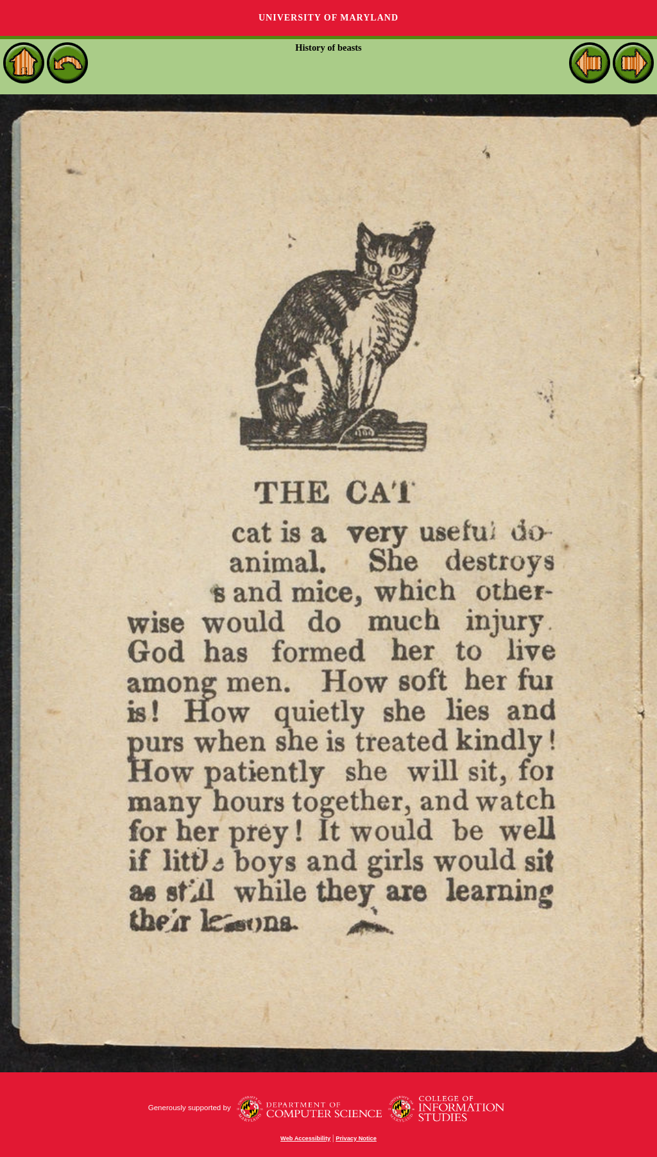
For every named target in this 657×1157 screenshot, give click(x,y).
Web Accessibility (305, 1138)
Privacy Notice (356, 1138)
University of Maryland (328, 17)
